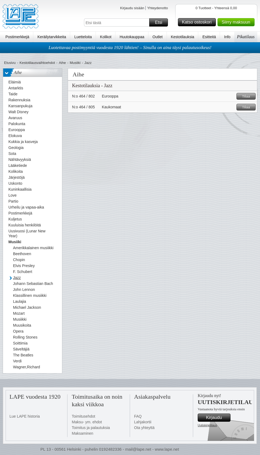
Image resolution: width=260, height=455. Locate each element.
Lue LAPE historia (24, 416)
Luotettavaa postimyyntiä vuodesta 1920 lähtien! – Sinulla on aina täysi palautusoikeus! (130, 47)
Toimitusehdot (83, 416)
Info (227, 37)
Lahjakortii (142, 422)
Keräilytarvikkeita (51, 37)
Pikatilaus (246, 36)
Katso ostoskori (198, 22)
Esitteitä (209, 37)
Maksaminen (82, 433)
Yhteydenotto (157, 8)
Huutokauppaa (132, 37)
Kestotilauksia (182, 37)
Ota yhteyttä (144, 427)
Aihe (62, 63)
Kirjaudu (217, 418)
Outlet (157, 37)
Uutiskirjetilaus (207, 425)
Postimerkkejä (17, 37)
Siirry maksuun (237, 22)
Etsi (160, 22)
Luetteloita (83, 37)
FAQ (138, 416)
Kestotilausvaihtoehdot (37, 63)
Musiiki (75, 63)
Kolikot (105, 37)
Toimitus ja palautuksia (91, 427)
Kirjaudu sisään (132, 8)
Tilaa (248, 96)
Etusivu (10, 63)
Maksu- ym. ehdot (87, 422)
